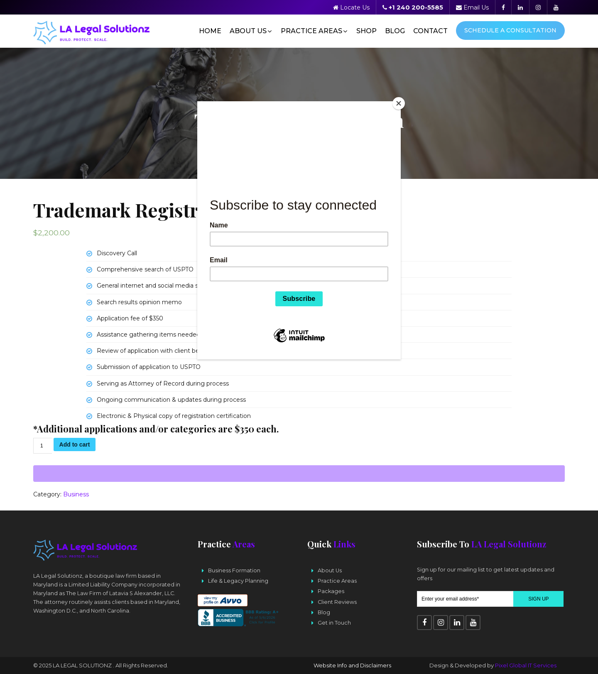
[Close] (398, 103)
